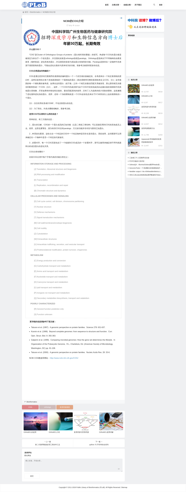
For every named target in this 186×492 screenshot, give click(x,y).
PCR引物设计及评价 (136, 161)
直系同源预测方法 (148, 128)
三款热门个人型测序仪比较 (139, 158)
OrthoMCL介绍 (54, 432)
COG (30, 407)
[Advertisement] (73, 383)
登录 (160, 5)
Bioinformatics (35, 12)
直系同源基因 (65, 407)
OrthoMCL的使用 (30, 432)
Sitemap (124, 487)
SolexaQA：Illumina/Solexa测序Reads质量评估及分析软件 (151, 165)
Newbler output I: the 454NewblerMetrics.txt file (146, 171)
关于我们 (138, 5)
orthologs (47, 407)
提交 (32, 476)
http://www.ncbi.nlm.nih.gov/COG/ (64, 358)
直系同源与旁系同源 (81, 432)
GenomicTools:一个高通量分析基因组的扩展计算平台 (149, 168)
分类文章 (115, 5)
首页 (26, 12)
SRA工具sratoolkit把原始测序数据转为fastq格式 (147, 175)
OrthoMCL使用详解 (106, 432)
